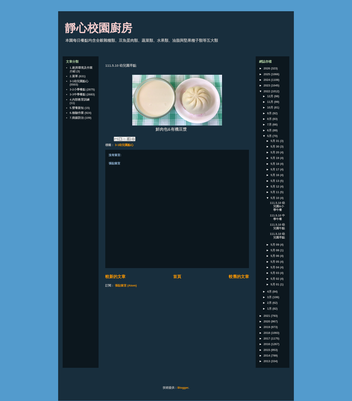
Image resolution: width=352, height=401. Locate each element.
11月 (270, 102)
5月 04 (275, 267)
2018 (267, 333)
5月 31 (275, 141)
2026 (267, 68)
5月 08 (275, 250)
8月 (270, 119)
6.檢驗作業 (77, 113)
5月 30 (275, 146)
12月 (270, 96)
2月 (270, 302)
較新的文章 (115, 276)
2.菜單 (74, 76)
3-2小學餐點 (78, 89)
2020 (267, 321)
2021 (267, 315)
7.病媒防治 (77, 117)
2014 (267, 355)
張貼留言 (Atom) (126, 285)
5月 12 (275, 186)
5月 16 (275, 175)
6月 (270, 130)
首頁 (177, 276)
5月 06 (275, 256)
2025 (267, 74)
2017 (267, 338)
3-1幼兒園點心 (124, 145)
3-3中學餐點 (78, 94)
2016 (267, 344)
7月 (270, 124)
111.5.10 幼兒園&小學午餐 (277, 206)
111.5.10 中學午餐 (277, 217)
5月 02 (275, 278)
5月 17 (275, 169)
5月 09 (275, 244)
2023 (267, 85)
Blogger (182, 387)
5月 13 (275, 181)
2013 (267, 361)
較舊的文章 (239, 276)
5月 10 (275, 198)
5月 (270, 136)
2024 (267, 80)
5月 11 (275, 192)
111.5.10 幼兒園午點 (277, 226)
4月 (270, 291)
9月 (270, 113)
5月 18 (275, 163)
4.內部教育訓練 (80, 99)
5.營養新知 (77, 108)
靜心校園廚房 (98, 28)
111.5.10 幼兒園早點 (277, 235)
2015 (267, 350)
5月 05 (275, 261)
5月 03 (275, 273)
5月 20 (275, 152)
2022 (267, 91)
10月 (270, 107)
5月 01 (275, 284)
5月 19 (275, 158)
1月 (270, 308)
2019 (267, 327)
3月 (270, 297)
